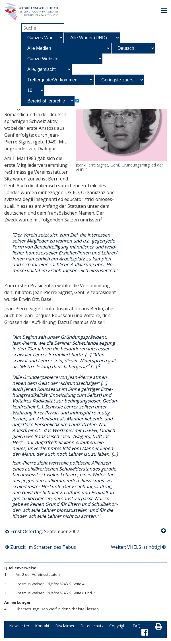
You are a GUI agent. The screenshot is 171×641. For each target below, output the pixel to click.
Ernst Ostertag (26, 531)
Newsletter (19, 625)
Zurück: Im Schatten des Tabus (43, 547)
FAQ (137, 625)
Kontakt (42, 625)
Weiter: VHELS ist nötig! (136, 547)
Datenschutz (92, 625)
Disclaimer (65, 625)
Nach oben (164, 531)
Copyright (118, 625)
